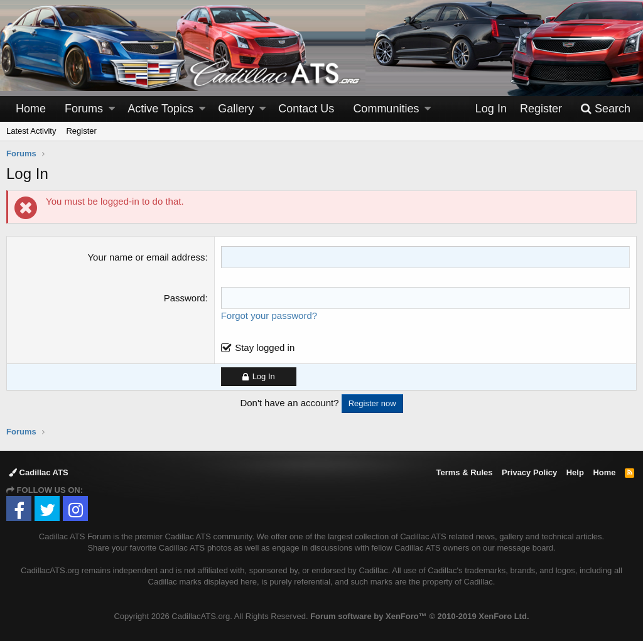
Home (31, 108)
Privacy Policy (529, 472)
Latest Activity (31, 131)
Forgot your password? (269, 315)
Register (81, 131)
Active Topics (160, 108)
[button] (111, 109)
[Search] (605, 109)
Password (184, 298)
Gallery (236, 108)
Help (575, 472)
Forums (84, 108)
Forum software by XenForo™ (419, 616)
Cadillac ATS (38, 472)
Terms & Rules (464, 472)
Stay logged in (264, 347)
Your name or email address (146, 257)
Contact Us (306, 108)
